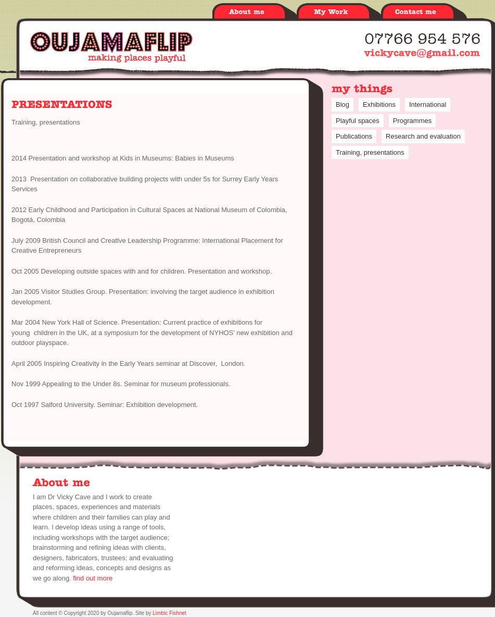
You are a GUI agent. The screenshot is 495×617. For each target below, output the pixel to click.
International (428, 104)
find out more (92, 578)
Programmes (412, 121)
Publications (354, 136)
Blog (342, 104)
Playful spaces (357, 121)
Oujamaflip (111, 47)
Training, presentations (45, 122)
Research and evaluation (423, 136)
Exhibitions (379, 104)
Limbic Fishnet (169, 613)
